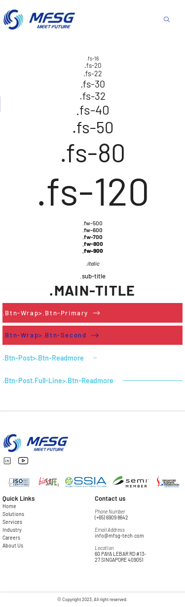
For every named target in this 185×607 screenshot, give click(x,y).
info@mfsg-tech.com (119, 536)
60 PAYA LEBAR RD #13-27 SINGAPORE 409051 (120, 557)
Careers (11, 538)
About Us (12, 545)
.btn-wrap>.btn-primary (45, 313)
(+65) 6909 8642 (111, 517)
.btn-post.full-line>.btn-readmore (57, 380)
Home (9, 506)
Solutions (13, 514)
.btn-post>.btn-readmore (43, 358)
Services (12, 522)
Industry (12, 530)
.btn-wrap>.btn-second (44, 335)
